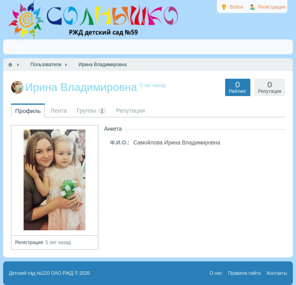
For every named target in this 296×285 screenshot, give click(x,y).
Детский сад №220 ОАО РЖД (41, 273)
